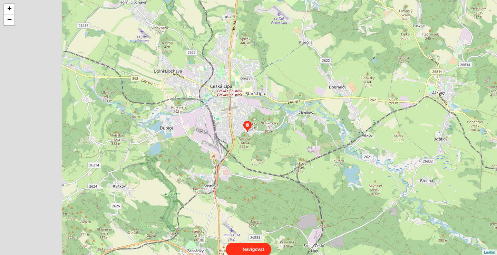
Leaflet (489, 246)
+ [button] (9, 9)
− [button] (9, 20)
